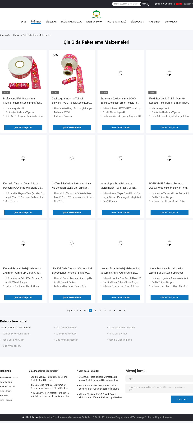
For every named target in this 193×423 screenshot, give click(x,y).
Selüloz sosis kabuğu (66, 333)
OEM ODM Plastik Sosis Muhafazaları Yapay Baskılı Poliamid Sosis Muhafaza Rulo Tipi (99, 379)
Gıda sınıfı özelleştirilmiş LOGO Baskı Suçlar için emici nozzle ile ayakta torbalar (119, 101)
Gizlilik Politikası (30, 417)
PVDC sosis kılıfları (118, 333)
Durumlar (171, 21)
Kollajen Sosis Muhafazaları (16, 333)
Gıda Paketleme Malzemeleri (16, 327)
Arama (144, 4)
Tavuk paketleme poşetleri (122, 327)
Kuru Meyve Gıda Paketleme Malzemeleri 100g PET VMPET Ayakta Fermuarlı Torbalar (118, 186)
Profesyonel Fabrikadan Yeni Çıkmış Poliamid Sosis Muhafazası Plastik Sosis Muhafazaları (23, 101)
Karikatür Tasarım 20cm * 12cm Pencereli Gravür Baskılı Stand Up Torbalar (22, 186)
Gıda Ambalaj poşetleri (66, 339)
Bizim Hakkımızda (71, 21)
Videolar (51, 21)
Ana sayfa (5, 35)
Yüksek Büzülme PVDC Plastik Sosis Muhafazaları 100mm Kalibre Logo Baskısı (100, 396)
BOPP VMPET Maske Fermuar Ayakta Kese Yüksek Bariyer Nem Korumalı (168, 186)
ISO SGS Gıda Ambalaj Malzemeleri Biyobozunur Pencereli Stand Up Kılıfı (72, 271)
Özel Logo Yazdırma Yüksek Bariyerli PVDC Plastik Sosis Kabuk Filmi (71, 101)
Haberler (154, 21)
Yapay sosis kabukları (66, 327)
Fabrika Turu (94, 21)
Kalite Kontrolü (116, 21)
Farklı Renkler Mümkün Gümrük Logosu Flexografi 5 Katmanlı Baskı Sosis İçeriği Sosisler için (169, 101)
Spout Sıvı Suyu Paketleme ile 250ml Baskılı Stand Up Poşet (166, 270)
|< (80, 310)
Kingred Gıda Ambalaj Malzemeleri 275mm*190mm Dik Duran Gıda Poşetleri (22, 271)
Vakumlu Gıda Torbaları (120, 339)
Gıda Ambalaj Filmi (11, 346)
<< (85, 310)
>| (125, 310)
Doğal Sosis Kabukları (13, 339)
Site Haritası (6, 400)
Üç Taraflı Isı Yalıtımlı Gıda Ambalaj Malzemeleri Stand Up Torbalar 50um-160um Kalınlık (72, 186)
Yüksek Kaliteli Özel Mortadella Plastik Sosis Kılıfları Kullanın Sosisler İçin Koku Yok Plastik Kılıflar (99, 387)
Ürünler (36, 21)
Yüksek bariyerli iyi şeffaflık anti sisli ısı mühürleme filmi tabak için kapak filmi (50, 394)
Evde (23, 21)
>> (120, 310)
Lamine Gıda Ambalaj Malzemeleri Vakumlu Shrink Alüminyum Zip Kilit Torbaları (120, 271)
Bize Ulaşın (137, 21)
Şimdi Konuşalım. (163, 3)
